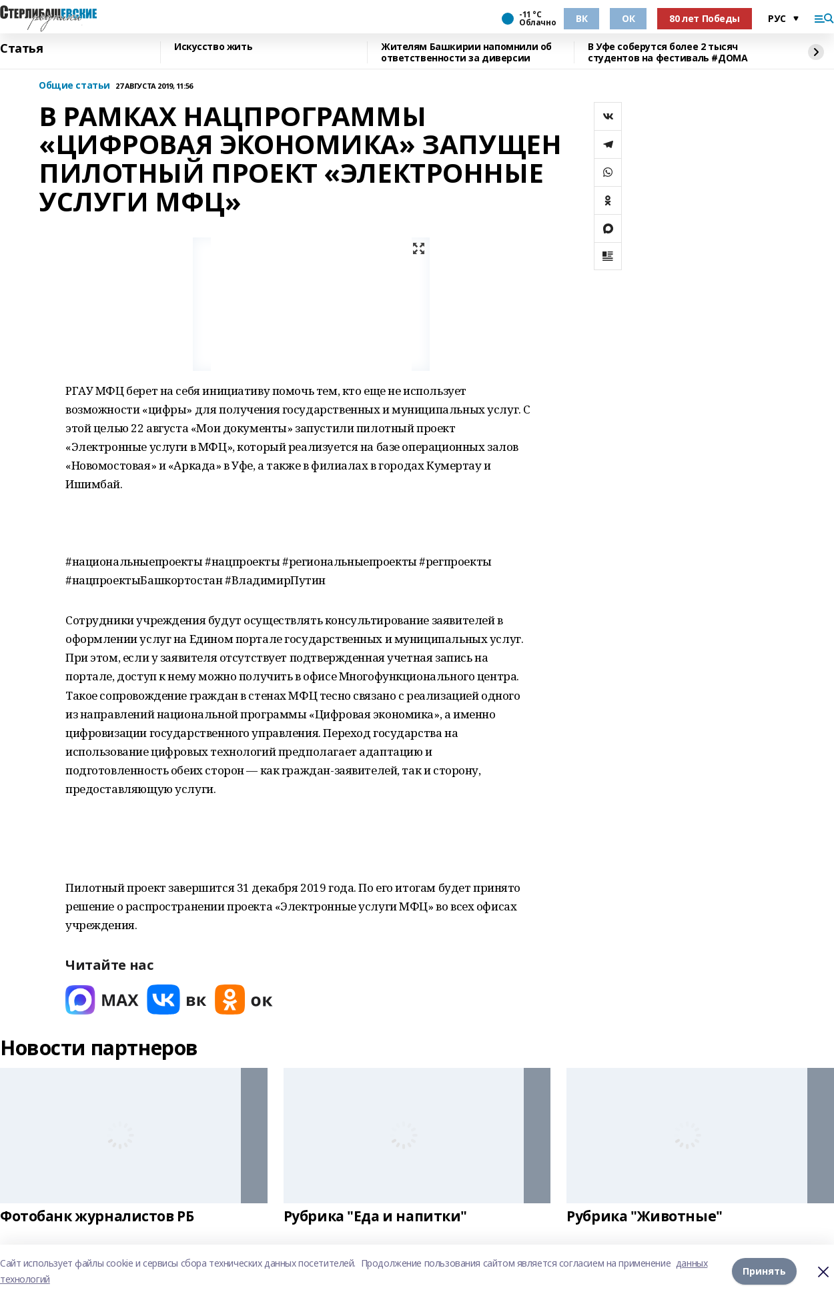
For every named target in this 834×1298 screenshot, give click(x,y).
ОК (628, 18)
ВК (581, 18)
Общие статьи (74, 85)
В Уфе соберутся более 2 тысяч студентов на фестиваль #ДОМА (667, 52)
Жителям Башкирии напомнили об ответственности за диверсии (466, 52)
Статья (21, 48)
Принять (764, 1271)
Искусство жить (213, 47)
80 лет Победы (704, 18)
